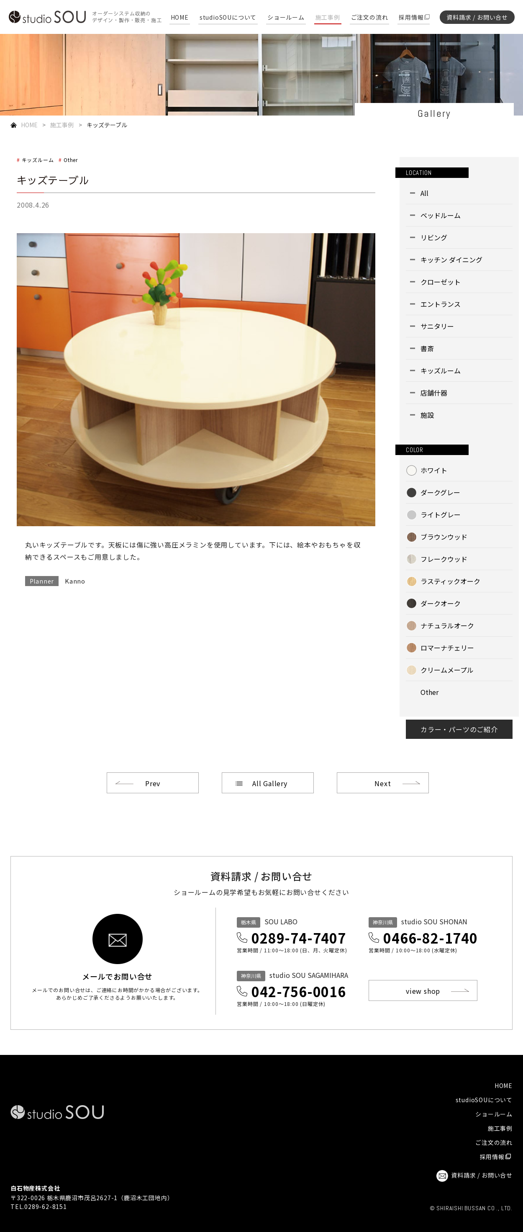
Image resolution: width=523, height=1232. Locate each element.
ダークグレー (440, 492)
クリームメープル (447, 670)
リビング (433, 237)
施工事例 (327, 17)
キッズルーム (38, 159)
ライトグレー (440, 514)
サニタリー (437, 326)
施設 (427, 415)
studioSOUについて (228, 17)
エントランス (440, 304)
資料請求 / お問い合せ (477, 17)
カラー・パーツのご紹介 (459, 729)
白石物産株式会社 (35, 1188)
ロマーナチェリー (447, 648)
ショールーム (286, 17)
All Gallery (269, 783)
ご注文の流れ (369, 17)
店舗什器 (433, 393)
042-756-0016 (298, 991)
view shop (423, 991)
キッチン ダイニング (451, 260)
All (424, 193)
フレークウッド (443, 559)
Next (382, 783)
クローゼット (440, 282)
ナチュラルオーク (447, 625)
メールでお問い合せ (117, 975)
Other (71, 159)
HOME (180, 17)
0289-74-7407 (298, 937)
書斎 (427, 348)
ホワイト (433, 470)
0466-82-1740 (430, 937)
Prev (152, 783)
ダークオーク (440, 603)
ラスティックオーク (450, 581)
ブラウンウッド (443, 537)
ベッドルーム (440, 215)
